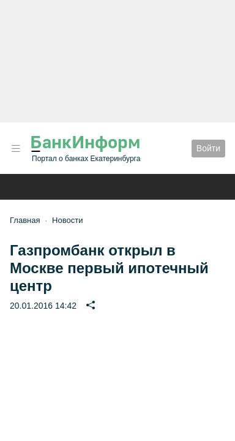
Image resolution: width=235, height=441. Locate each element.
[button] (16, 148)
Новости (67, 220)
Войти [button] (208, 148)
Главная (25, 220)
